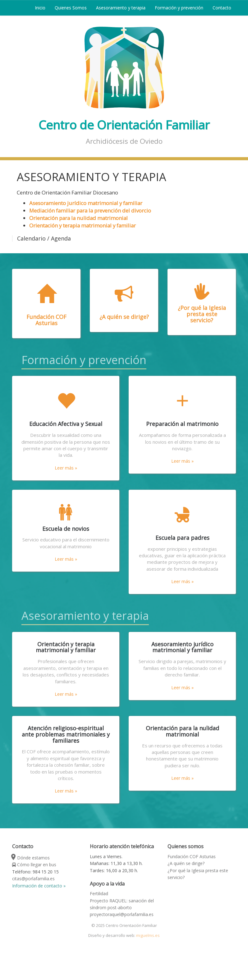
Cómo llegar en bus (34, 864)
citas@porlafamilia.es (33, 879)
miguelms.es (148, 935)
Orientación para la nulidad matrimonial (78, 218)
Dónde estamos (31, 858)
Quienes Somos (71, 8)
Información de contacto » (39, 886)
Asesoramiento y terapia (120, 8)
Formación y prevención (179, 8)
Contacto (222, 8)
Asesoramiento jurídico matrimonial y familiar (85, 203)
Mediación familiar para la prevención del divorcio (90, 210)
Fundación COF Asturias (192, 856)
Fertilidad (99, 893)
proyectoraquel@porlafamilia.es (122, 914)
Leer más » (66, 468)
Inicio (40, 8)
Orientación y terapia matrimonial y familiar (82, 225)
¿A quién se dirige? (186, 863)
